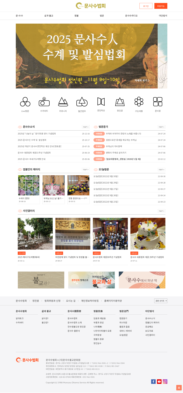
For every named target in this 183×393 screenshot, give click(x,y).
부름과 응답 (99, 323)
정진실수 (97, 343)
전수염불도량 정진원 (77, 327)
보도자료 (149, 331)
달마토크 (20, 318)
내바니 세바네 (125, 331)
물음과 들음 (124, 327)
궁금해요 (149, 327)
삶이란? (45, 318)
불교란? (45, 323)
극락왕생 (97, 335)
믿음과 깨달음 (100, 318)
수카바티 (20, 323)
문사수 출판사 (74, 331)
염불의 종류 (99, 339)
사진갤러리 (150, 335)
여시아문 (123, 323)
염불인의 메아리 (152, 323)
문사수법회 (72, 318)
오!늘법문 (123, 335)
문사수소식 (150, 318)
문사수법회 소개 (75, 323)
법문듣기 (123, 318)
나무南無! (98, 327)
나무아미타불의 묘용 (103, 331)
